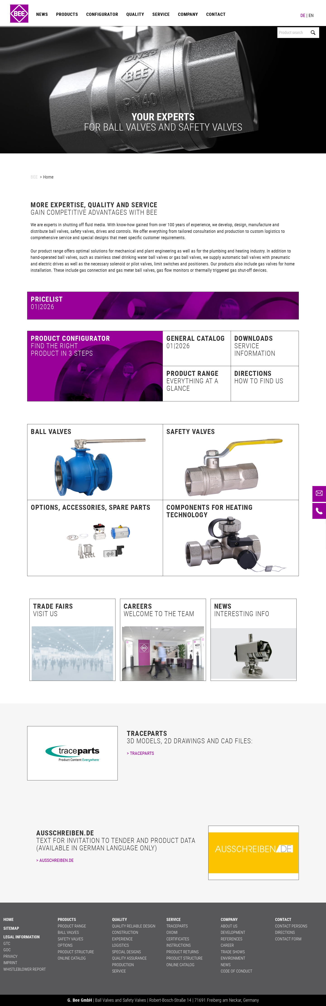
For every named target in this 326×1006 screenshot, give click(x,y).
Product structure (76, 951)
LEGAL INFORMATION (21, 936)
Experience (122, 939)
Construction (125, 932)
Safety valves (190, 431)
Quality (135, 14)
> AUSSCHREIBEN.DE (55, 860)
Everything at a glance (192, 384)
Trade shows (233, 951)
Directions (253, 373)
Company (188, 14)
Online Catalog (72, 958)
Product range (192, 373)
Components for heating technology (209, 510)
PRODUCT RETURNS (182, 951)
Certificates (177, 939)
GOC (7, 949)
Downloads (253, 338)
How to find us (258, 380)
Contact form (288, 939)
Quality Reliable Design (133, 926)
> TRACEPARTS (140, 753)
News (42, 14)
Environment (233, 958)
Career (227, 945)
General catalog (195, 338)
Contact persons (291, 926)
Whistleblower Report (24, 969)
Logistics (120, 945)
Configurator (102, 14)
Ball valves (51, 431)
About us (229, 926)
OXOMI (171, 932)
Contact (216, 14)
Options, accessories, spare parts (91, 507)
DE (302, 15)
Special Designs (126, 951)
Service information (254, 349)
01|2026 (178, 345)
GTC (6, 943)
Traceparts (177, 926)
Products (67, 14)
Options (65, 945)
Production (123, 964)
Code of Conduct (236, 971)
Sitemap (11, 928)
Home (8, 919)
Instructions (178, 945)
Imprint (10, 962)
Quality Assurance (129, 958)
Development (233, 932)
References (231, 939)
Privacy (10, 956)
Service (161, 14)
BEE (34, 177)
